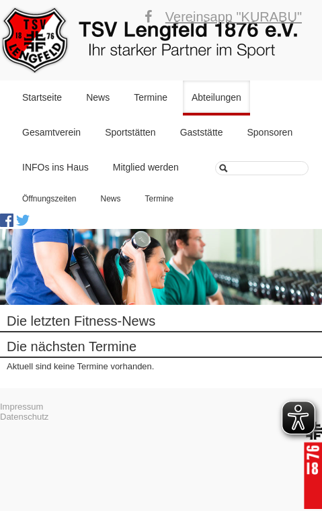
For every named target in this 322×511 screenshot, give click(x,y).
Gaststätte (201, 132)
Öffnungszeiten (49, 198)
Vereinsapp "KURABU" (233, 16)
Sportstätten (130, 132)
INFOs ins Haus (55, 167)
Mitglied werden (146, 167)
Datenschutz (24, 417)
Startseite (42, 97)
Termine (150, 97)
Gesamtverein (51, 132)
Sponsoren (269, 132)
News (98, 97)
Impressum (21, 407)
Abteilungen (216, 97)
